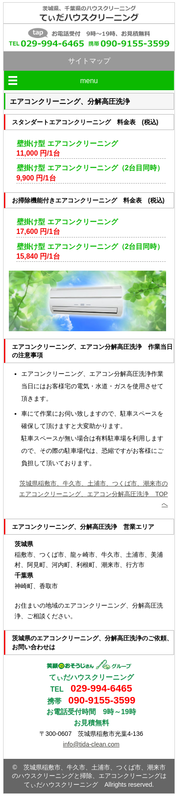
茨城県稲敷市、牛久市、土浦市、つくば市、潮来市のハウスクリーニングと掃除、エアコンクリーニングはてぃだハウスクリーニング (89, 776)
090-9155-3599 (102, 700)
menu (89, 80)
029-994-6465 (101, 688)
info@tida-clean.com (91, 744)
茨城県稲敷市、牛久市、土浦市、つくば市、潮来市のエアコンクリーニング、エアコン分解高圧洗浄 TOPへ (93, 494)
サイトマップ (89, 61)
